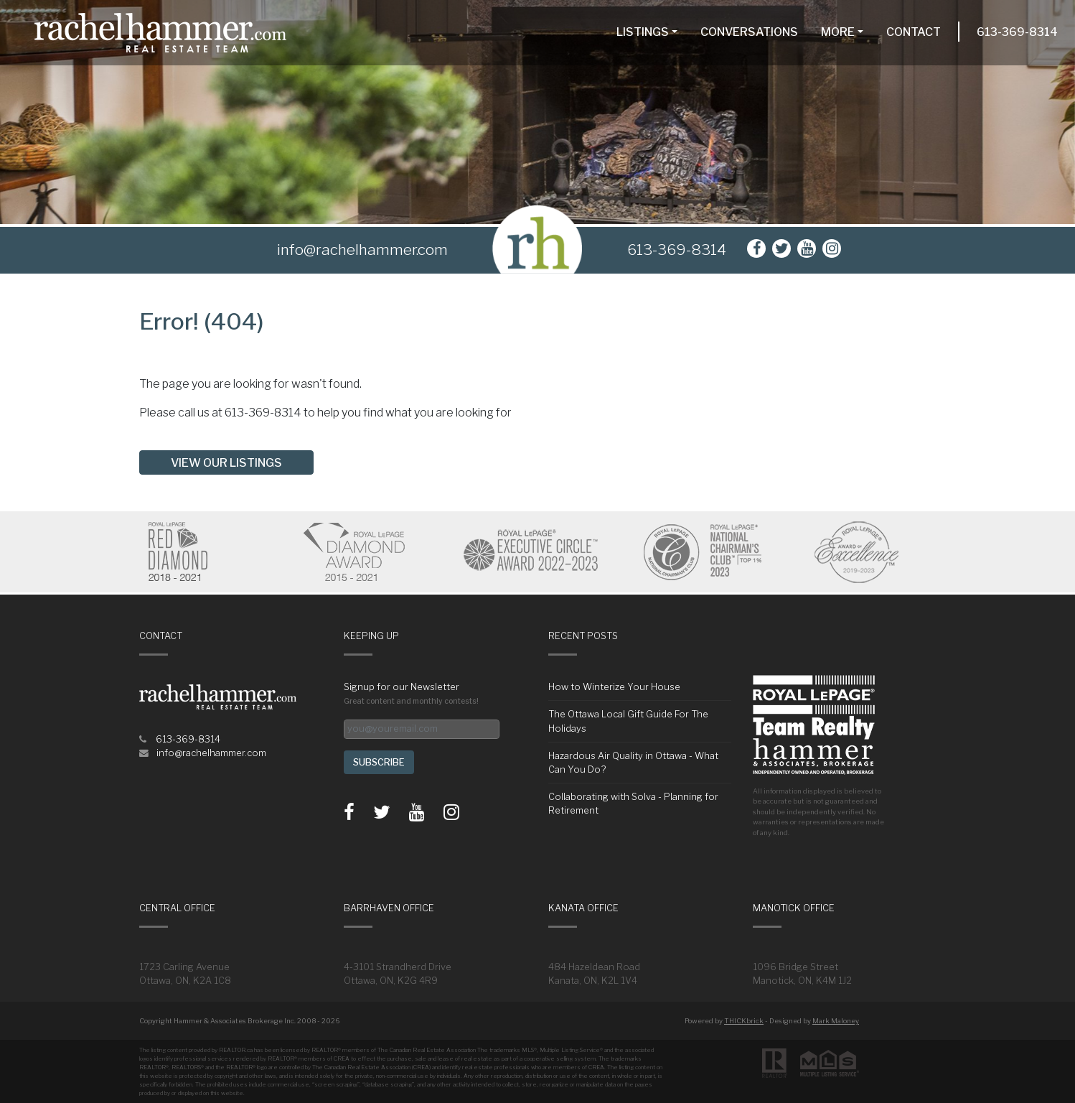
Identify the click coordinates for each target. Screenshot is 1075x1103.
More (838, 32)
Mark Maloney (835, 1021)
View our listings (226, 463)
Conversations (749, 32)
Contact (913, 32)
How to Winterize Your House (614, 686)
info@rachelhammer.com (211, 753)
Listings (642, 32)
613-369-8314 (1017, 32)
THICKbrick (744, 1021)
